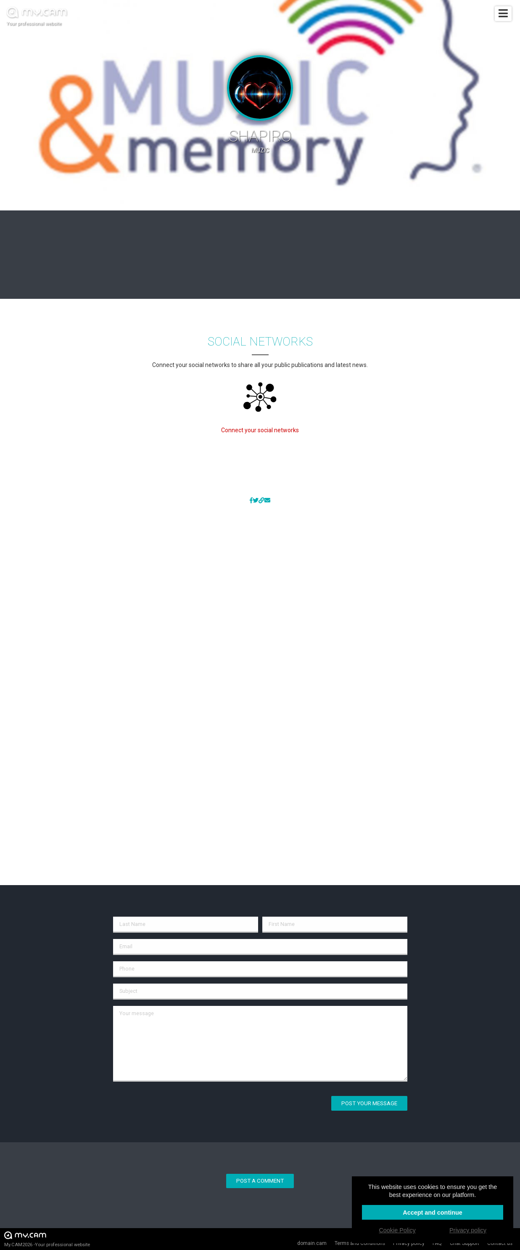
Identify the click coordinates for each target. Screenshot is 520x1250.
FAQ (437, 1243)
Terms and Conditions (360, 1243)
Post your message (369, 1103)
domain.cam (312, 1243)
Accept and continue (432, 1212)
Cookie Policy (397, 1230)
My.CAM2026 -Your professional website (47, 1238)
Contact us (499, 1243)
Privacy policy (409, 1243)
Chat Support (464, 1243)
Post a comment (260, 1181)
